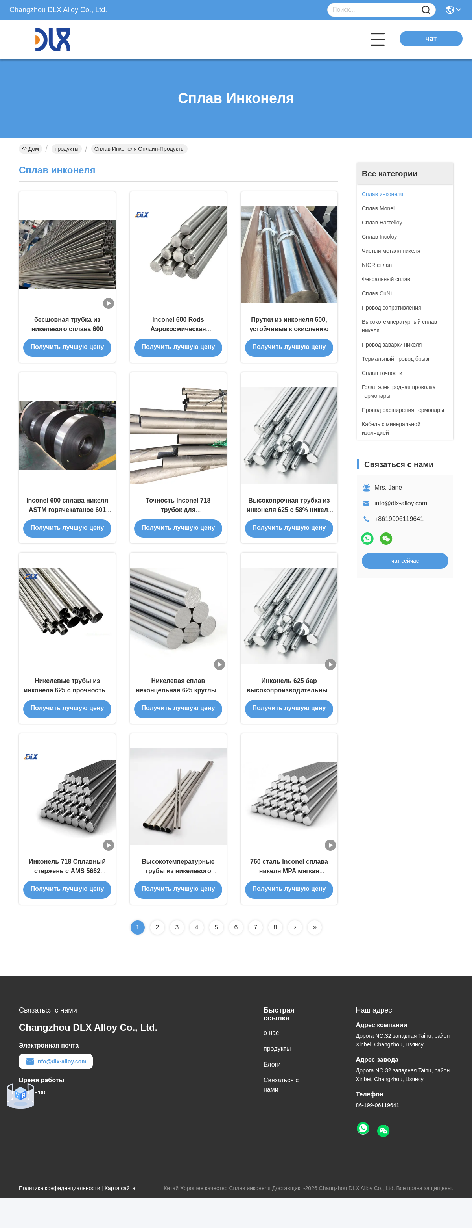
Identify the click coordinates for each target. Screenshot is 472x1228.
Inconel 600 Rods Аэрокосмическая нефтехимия (178, 335)
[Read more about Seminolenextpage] (295, 958)
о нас (271, 1063)
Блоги (272, 1094)
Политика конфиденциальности (59, 1218)
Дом (30, 149)
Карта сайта (120, 1218)
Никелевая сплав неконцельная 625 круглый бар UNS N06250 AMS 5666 (178, 712)
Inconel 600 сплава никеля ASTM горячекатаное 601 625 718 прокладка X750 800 (67, 523)
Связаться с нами (281, 1115)
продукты (67, 149)
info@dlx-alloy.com (400, 503)
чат (431, 39)
